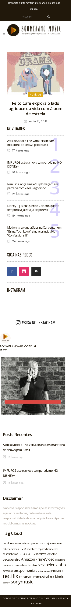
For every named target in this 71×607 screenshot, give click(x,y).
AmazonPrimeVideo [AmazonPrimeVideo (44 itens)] (37, 559)
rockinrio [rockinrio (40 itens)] (57, 576)
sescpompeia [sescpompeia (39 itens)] (24, 570)
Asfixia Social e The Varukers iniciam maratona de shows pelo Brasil (31, 143)
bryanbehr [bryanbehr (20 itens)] (32, 548)
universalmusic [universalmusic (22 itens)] (23, 543)
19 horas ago (18, 194)
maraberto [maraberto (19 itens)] (8, 565)
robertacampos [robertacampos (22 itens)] (11, 549)
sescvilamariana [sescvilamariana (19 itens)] (42, 570)
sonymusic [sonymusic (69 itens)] (22, 581)
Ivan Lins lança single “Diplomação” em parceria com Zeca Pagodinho (32, 186)
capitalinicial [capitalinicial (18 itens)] (24, 554)
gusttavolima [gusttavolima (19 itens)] (37, 543)
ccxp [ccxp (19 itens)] (32, 554)
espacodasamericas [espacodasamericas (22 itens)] (47, 549)
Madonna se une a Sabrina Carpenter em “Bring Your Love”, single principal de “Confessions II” (34, 231)
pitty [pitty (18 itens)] (46, 543)
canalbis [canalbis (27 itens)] (52, 554)
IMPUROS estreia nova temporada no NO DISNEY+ (34, 164)
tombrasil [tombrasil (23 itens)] (8, 571)
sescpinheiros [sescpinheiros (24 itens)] (10, 554)
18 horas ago (18, 172)
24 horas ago (18, 215)
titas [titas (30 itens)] (34, 565)
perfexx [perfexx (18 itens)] (6, 582)
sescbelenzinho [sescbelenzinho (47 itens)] (52, 564)
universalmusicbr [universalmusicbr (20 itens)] (22, 565)
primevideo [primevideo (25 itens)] (57, 571)
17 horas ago (18, 150)
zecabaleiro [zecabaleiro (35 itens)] (11, 559)
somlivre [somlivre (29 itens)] (40, 554)
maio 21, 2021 (35, 121)
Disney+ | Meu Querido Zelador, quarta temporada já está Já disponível (33, 208)
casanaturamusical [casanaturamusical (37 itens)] (34, 576)
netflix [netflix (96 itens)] (10, 576)
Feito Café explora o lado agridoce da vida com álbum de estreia (35, 108)
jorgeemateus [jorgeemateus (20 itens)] (55, 543)
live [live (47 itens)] (23, 548)
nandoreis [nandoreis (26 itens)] (8, 543)
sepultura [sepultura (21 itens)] (60, 559)
